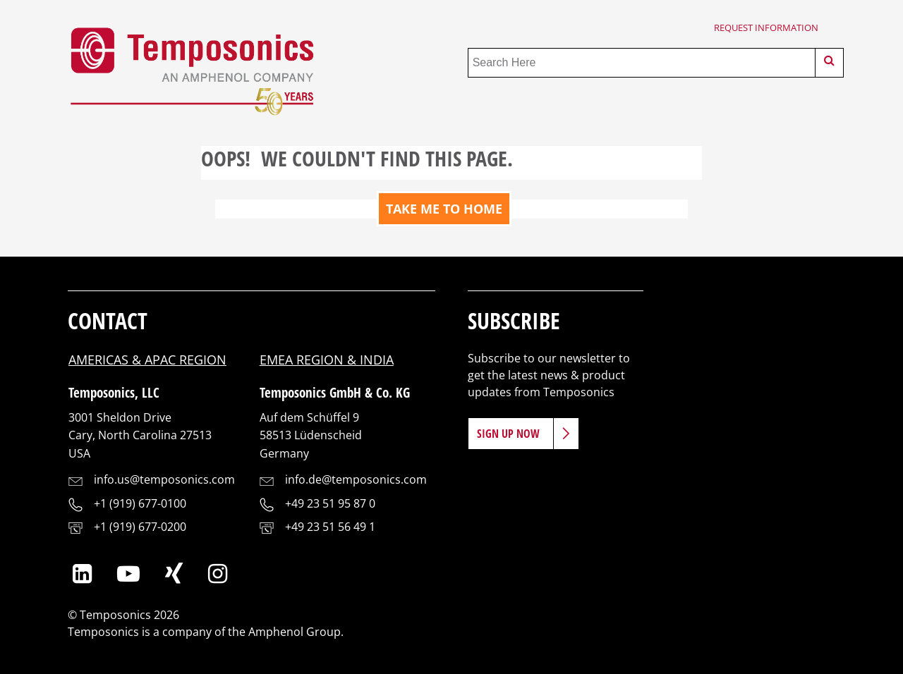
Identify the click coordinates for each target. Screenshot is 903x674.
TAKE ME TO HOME (444, 208)
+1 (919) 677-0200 (140, 526)
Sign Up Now (508, 433)
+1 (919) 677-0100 (140, 503)
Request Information (766, 27)
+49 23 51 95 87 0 (330, 503)
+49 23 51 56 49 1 (330, 526)
